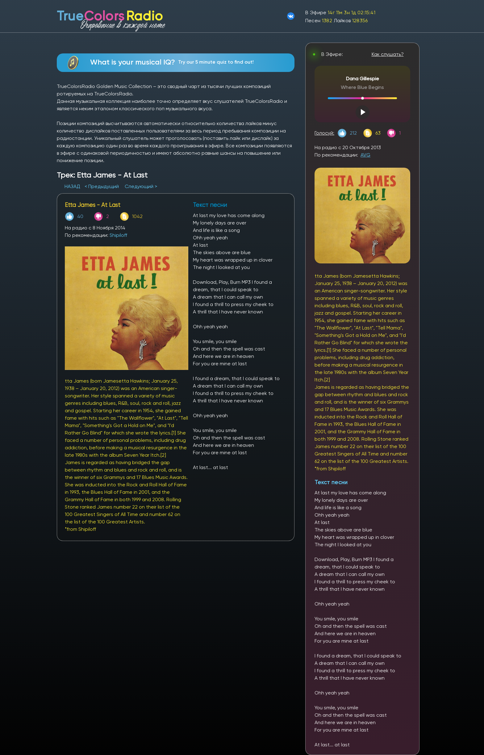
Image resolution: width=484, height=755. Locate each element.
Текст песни (331, 482)
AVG (365, 155)
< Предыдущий (102, 186)
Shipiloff (118, 235)
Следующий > (141, 186)
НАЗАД (73, 186)
